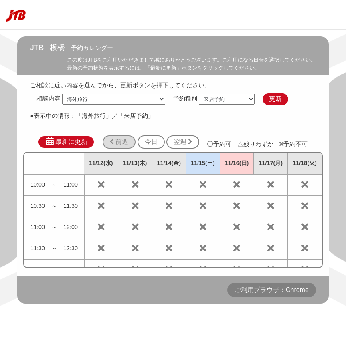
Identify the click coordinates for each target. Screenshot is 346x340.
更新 (275, 98)
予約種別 (185, 98)
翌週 (183, 141)
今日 (151, 141)
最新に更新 (66, 141)
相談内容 (48, 98)
